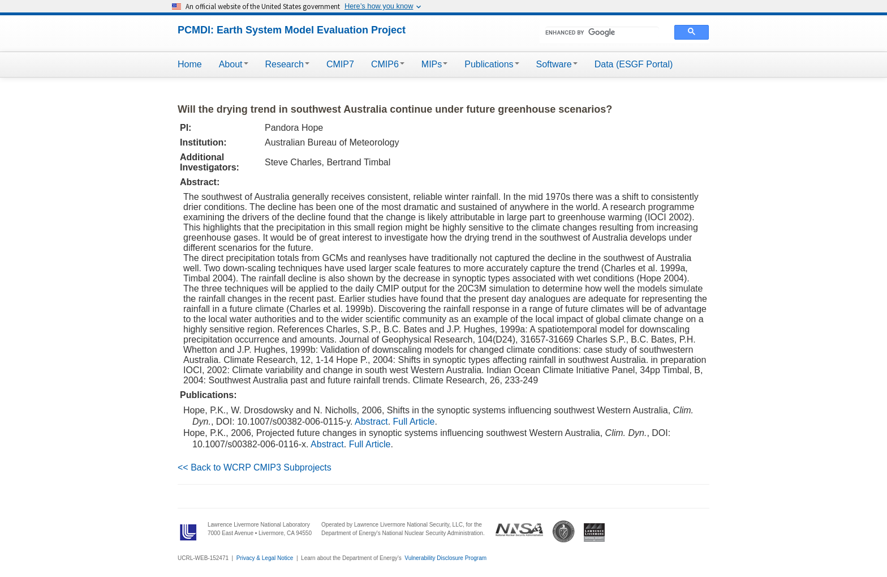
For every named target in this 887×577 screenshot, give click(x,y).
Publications (491, 64)
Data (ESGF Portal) (634, 64)
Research (287, 64)
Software (557, 64)
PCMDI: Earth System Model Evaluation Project (292, 30)
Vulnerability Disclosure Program (445, 558)
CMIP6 (387, 64)
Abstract (371, 421)
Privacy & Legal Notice (265, 558)
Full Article (414, 421)
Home (190, 64)
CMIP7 (340, 64)
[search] (602, 32)
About (233, 64)
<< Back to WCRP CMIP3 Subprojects (254, 467)
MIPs (434, 64)
